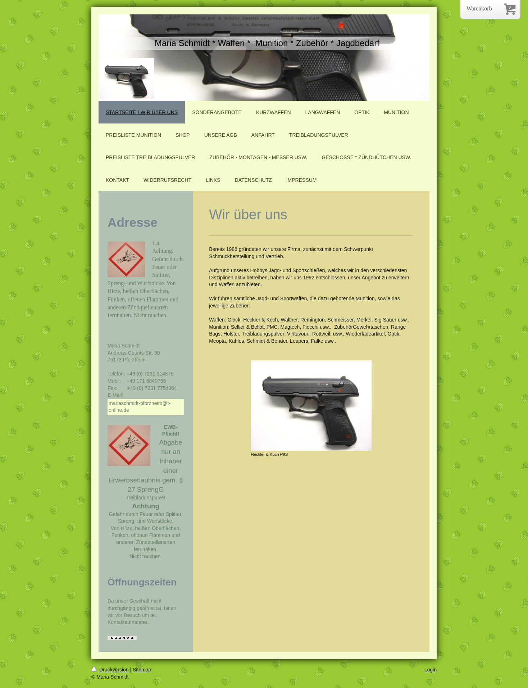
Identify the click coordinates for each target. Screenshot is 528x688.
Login (430, 670)
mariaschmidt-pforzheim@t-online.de (139, 406)
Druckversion (110, 670)
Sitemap (142, 670)
